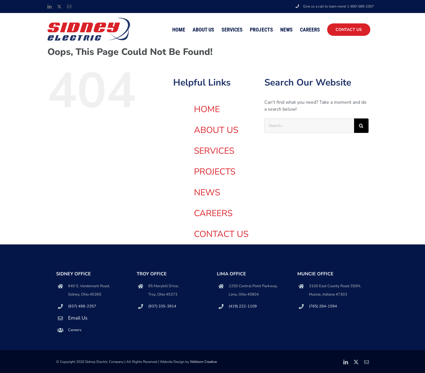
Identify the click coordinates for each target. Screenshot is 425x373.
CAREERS (213, 213)
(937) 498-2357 (82, 306)
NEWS (207, 192)
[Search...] (309, 125)
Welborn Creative (203, 361)
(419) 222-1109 (243, 306)
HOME (207, 109)
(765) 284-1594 (323, 306)
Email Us (77, 318)
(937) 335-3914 (162, 306)
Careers (74, 330)
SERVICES (214, 151)
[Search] (361, 125)
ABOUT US (216, 130)
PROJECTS (214, 172)
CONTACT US (221, 234)
